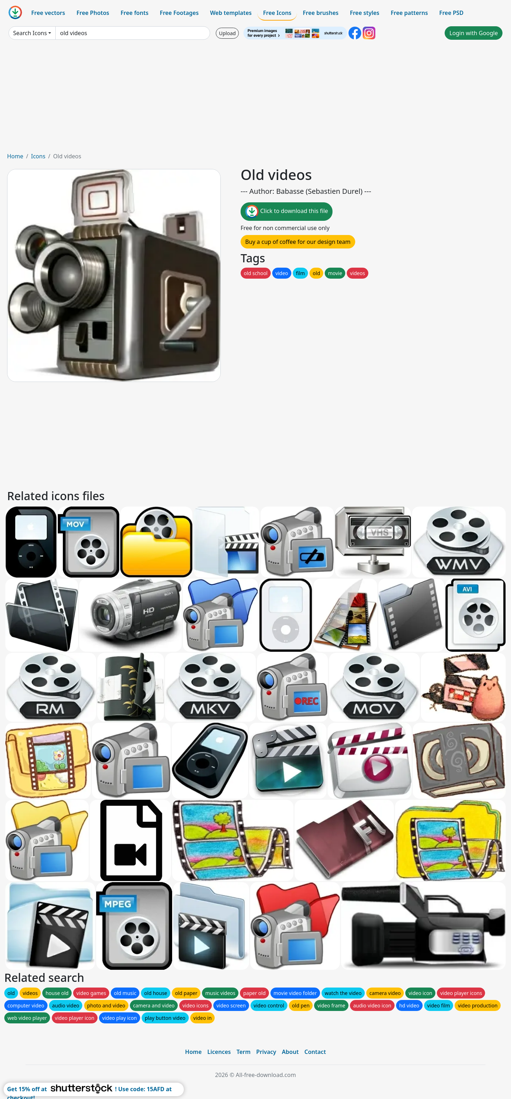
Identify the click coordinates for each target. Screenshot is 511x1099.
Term (243, 1052)
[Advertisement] (255, 98)
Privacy (266, 1052)
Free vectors (48, 13)
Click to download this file (286, 211)
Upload (227, 33)
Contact (315, 1052)
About (290, 1052)
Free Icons (277, 13)
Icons (38, 156)
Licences (219, 1052)
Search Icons (30, 33)
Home (15, 156)
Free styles (364, 13)
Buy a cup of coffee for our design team (298, 242)
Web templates (231, 13)
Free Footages (179, 13)
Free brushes (321, 13)
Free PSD (451, 13)
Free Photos (92, 13)
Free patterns (409, 13)
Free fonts (135, 13)
